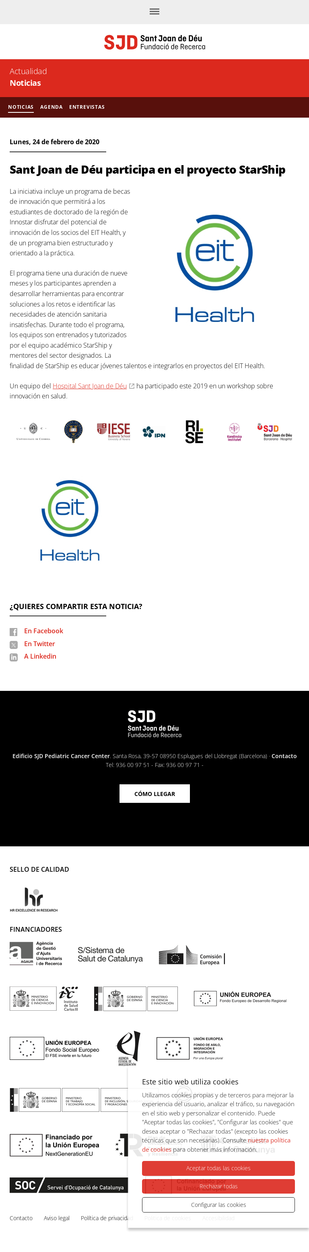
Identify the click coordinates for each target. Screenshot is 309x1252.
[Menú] (154, 12)
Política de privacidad (107, 1218)
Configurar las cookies (218, 1204)
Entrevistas (87, 107)
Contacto (284, 756)
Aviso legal (57, 1218)
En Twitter (39, 643)
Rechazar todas (219, 1186)
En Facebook (43, 630)
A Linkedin (40, 656)
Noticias (25, 82)
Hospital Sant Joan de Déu (90, 385)
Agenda (51, 107)
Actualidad (28, 71)
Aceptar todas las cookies (218, 1168)
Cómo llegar (154, 794)
